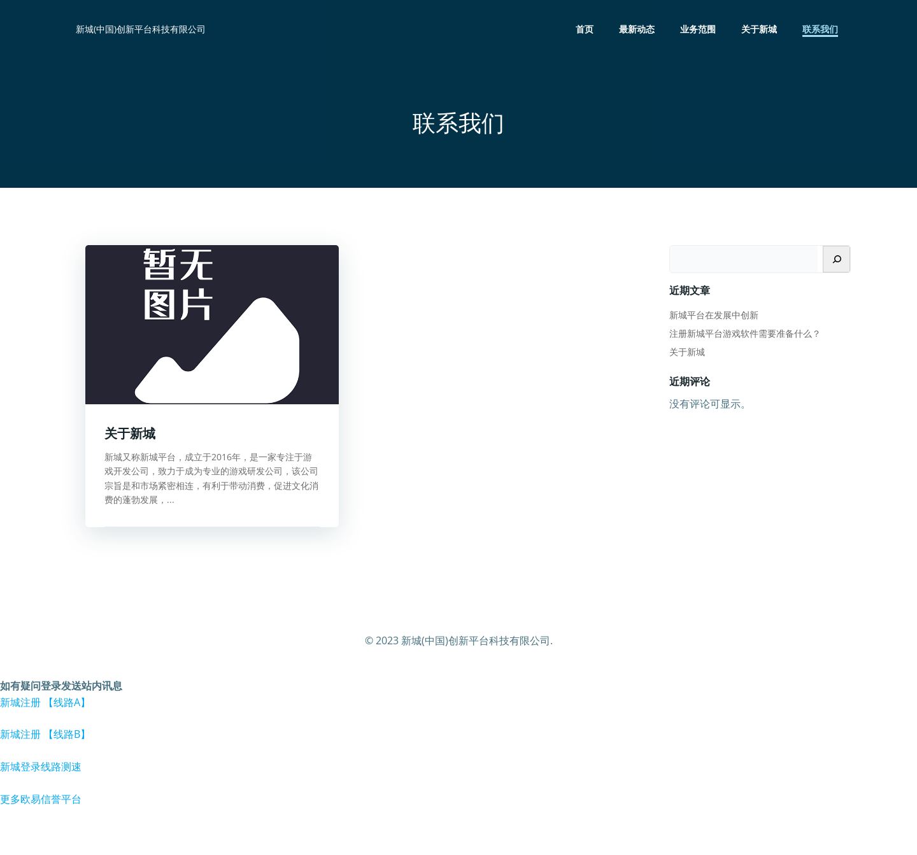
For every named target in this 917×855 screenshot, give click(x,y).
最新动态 (637, 29)
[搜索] (836, 259)
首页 (585, 29)
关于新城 (759, 29)
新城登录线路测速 (41, 767)
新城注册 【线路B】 (45, 734)
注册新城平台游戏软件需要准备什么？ (745, 333)
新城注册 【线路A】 (45, 702)
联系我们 (820, 29)
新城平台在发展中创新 (713, 315)
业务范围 (698, 29)
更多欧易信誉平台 (41, 799)
